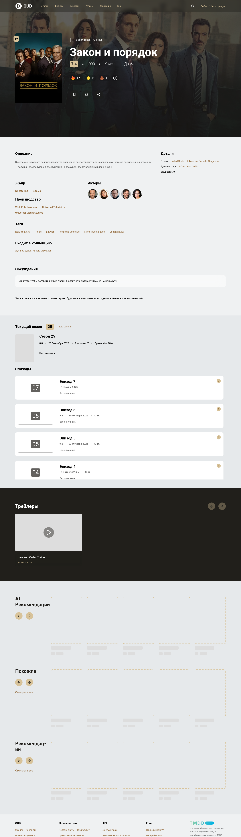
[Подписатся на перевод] (87, 94)
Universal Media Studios (30, 212)
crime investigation (94, 231)
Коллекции (105, 6)
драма (130, 64)
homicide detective (68, 231)
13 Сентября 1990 (187, 166)
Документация (110, 830)
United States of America (184, 161)
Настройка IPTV (154, 836)
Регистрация (218, 6)
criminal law (116, 231)
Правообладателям (25, 836)
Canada (203, 161)
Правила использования (71, 836)
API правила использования (117, 836)
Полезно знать (66, 830)
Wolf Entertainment (27, 207)
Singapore (213, 161)
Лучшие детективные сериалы (33, 250)
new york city (22, 231)
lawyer (50, 231)
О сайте (19, 830)
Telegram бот (83, 830)
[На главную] (23, 6)
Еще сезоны (65, 326)
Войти (203, 6)
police (38, 231)
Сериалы (74, 6)
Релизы (89, 6)
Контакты (31, 830)
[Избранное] (74, 94)
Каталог (44, 6)
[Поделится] (100, 94)
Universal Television (56, 207)
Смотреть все (24, 693)
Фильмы (59, 6)
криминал (113, 64)
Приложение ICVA (155, 830)
